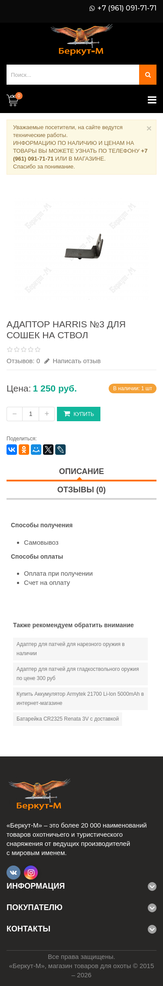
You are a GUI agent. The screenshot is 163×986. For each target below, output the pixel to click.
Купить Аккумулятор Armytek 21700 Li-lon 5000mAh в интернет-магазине (80, 698)
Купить (78, 413)
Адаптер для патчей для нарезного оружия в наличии (71, 648)
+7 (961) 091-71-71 (126, 8)
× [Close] (149, 128)
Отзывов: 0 (23, 360)
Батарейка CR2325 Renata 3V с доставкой (68, 719)
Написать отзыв (72, 360)
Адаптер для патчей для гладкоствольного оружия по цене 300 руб (78, 673)
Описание (81, 471)
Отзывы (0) (81, 489)
